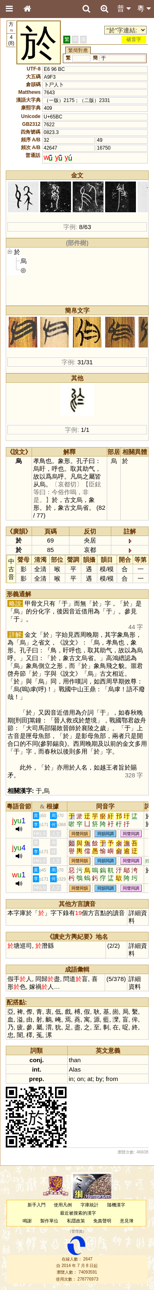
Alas (75, 1069)
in (71, 1078)
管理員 (77, 1232)
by (99, 1078)
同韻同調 (105, 833)
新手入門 (37, 1204)
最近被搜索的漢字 (78, 1213)
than (75, 1059)
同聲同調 (131, 833)
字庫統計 (89, 1204)
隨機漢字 (116, 1204)
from (112, 1078)
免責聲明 (102, 1220)
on (80, 1078)
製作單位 (49, 1220)
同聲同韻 (79, 833)
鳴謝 (27, 1220)
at (89, 1078)
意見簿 (126, 1220)
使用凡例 (63, 1204)
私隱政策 (76, 1220)
